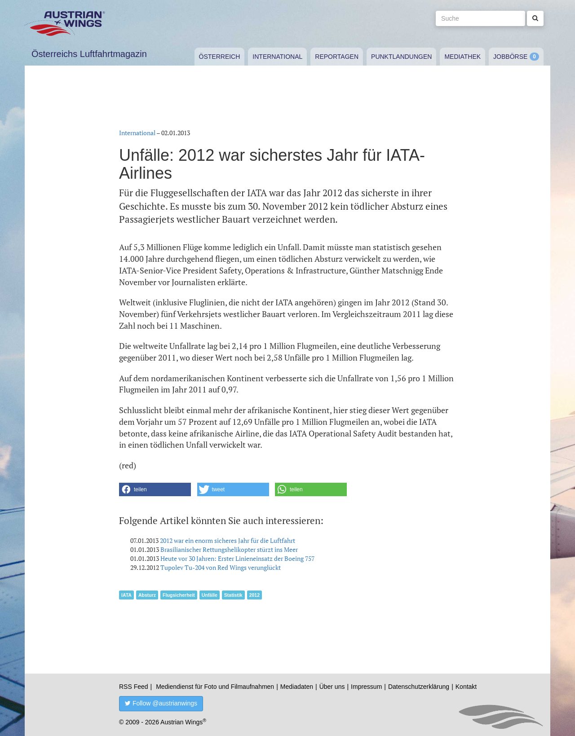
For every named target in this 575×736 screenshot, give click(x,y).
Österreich (219, 56)
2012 (254, 595)
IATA (126, 595)
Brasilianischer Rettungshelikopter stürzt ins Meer (229, 549)
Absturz (147, 595)
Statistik (233, 595)
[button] (155, 489)
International (277, 56)
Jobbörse (510, 56)
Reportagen (336, 56)
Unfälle (209, 595)
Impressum (366, 686)
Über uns (332, 686)
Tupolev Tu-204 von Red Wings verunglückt (220, 567)
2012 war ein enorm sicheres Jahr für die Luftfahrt (227, 540)
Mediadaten (296, 686)
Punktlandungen (401, 56)
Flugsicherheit (179, 595)
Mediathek (462, 56)
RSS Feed (133, 686)
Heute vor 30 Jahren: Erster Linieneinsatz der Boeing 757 (237, 558)
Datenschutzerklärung (418, 686)
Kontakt (466, 686)
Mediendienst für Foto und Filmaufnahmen (215, 686)
